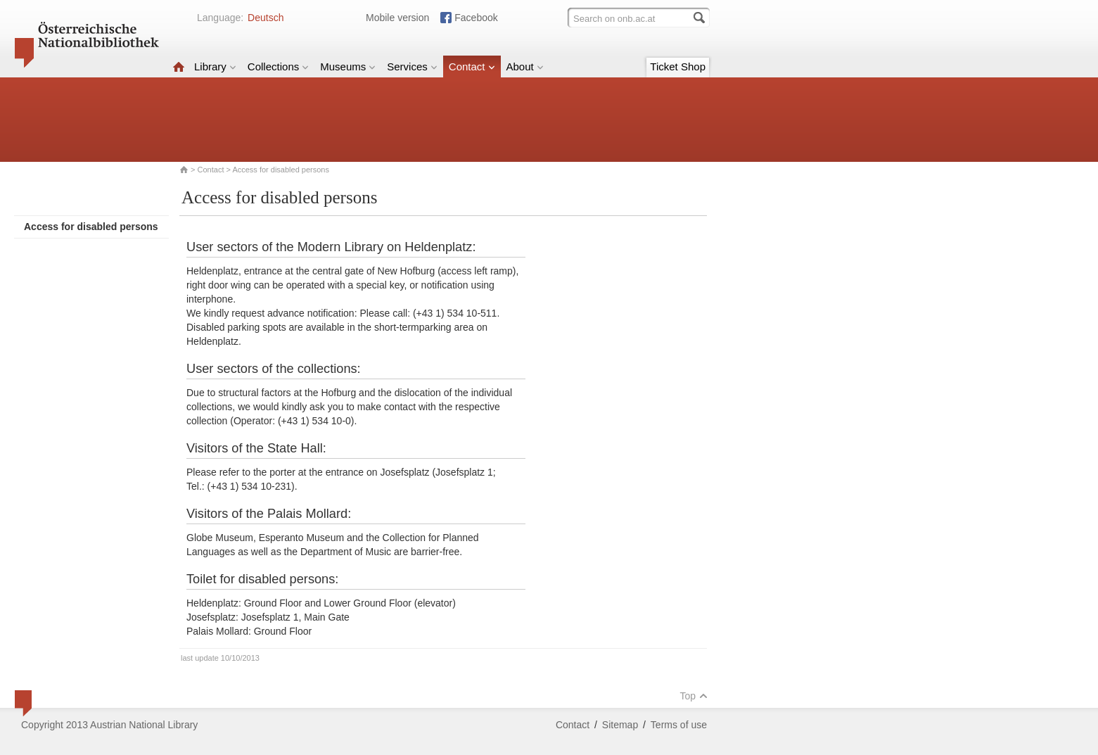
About (525, 66)
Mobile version (397, 17)
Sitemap (620, 724)
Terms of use (679, 724)
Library (215, 66)
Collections (278, 66)
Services (412, 66)
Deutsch (265, 17)
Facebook (475, 17)
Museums (348, 66)
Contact (472, 66)
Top (693, 696)
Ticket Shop (678, 66)
